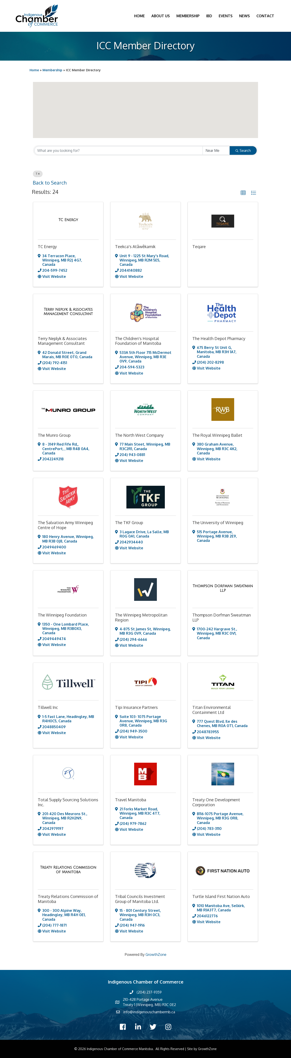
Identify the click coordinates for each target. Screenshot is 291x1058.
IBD (209, 16)
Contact (265, 16)
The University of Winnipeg (217, 522)
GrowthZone (156, 954)
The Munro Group (54, 435)
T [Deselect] (38, 173)
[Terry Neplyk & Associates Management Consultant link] (68, 311)
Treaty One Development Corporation (216, 802)
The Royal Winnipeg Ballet (217, 435)
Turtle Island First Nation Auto (221, 896)
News (244, 16)
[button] (153, 92)
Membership (188, 16)
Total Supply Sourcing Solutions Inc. (68, 802)
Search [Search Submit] (243, 150)
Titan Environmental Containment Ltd (211, 710)
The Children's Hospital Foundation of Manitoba (138, 341)
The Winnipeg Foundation (62, 614)
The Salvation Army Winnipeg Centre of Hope (65, 525)
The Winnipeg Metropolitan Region (141, 617)
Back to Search (49, 183)
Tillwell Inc (48, 707)
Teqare (199, 246)
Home (139, 16)
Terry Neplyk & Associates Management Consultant (62, 341)
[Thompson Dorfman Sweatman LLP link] (222, 588)
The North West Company (139, 435)
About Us (160, 16)
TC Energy (47, 246)
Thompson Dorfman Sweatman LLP (221, 617)
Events (226, 16)
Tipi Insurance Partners (136, 707)
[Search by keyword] (118, 150)
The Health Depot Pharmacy (218, 338)
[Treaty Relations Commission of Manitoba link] (68, 869)
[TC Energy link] (68, 220)
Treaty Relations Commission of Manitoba (68, 899)
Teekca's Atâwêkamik (135, 246)
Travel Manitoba (130, 799)
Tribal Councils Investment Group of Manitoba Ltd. (140, 899)
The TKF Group (129, 522)
